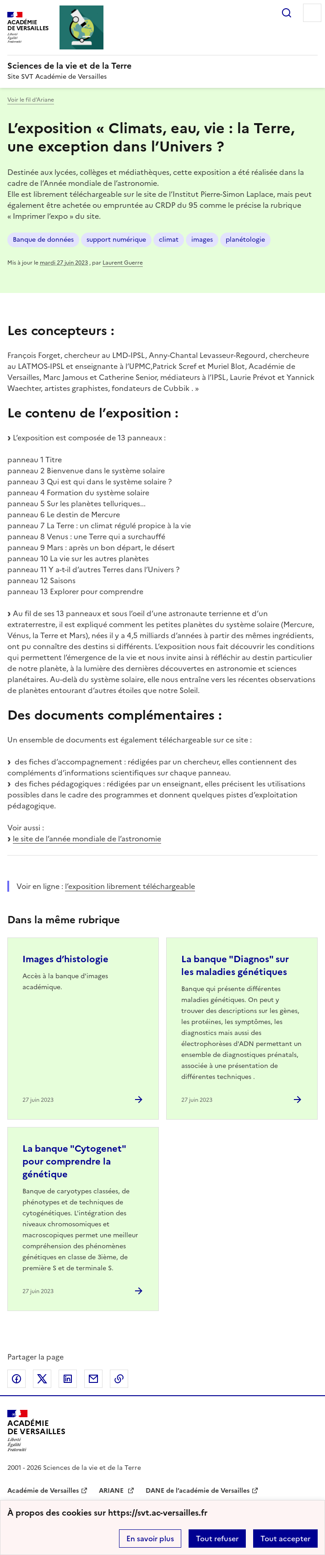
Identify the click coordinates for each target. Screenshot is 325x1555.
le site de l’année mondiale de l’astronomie (87, 838)
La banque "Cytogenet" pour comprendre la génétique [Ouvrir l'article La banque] (74, 1161)
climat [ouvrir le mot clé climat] (169, 239)
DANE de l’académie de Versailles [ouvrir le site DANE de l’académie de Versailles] (197, 1490)
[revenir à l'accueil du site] (162, 65)
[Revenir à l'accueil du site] (36, 1431)
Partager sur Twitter (42, 1379)
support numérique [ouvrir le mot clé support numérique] (116, 239)
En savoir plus (150, 1538)
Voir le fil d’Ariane (30, 100)
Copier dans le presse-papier (119, 1379)
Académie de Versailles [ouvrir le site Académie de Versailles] (43, 1490)
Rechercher (286, 13)
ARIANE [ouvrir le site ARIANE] (112, 1490)
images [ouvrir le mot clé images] (202, 239)
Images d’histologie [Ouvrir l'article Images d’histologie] (65, 959)
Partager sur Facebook (16, 1379)
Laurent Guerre (123, 263)
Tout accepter (285, 1538)
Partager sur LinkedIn (68, 1379)
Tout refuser (217, 1538)
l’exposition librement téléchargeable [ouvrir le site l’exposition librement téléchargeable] (130, 886)
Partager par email (93, 1379)
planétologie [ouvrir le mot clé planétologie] (245, 239)
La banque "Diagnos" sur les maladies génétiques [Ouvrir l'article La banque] (235, 965)
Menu (312, 13)
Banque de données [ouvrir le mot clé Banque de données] (43, 239)
